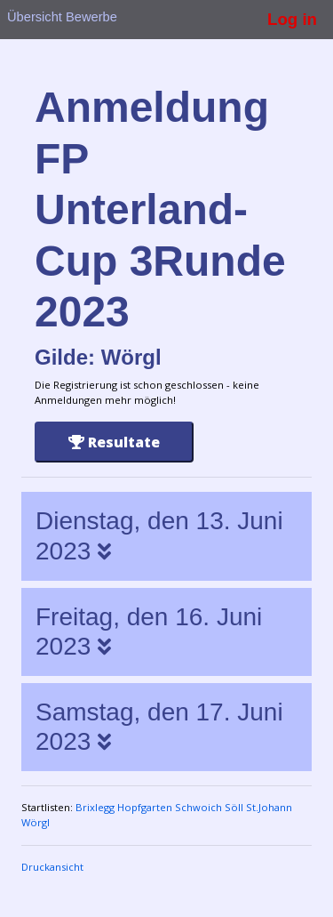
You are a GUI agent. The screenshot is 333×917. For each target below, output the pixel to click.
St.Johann (269, 807)
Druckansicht (52, 866)
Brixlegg (95, 807)
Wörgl (35, 822)
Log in (292, 19)
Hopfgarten (144, 807)
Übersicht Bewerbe (62, 17)
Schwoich (198, 807)
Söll (234, 807)
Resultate (114, 442)
